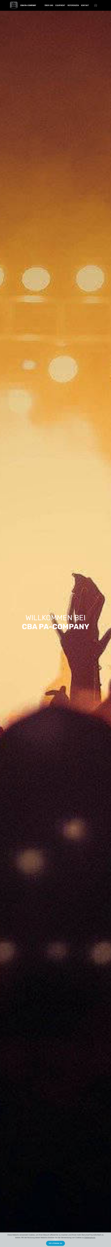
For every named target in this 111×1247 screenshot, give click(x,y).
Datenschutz (89, 1238)
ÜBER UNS (49, 5)
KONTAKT (85, 5)
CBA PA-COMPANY (28, 5)
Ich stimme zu (55, 1243)
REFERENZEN (73, 5)
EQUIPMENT (60, 5)
